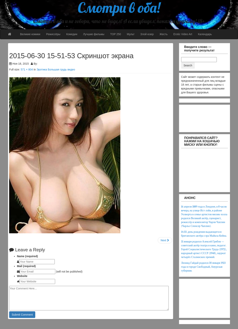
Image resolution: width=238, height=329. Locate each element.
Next (165, 240)
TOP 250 (115, 34)
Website (22, 276)
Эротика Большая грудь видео (55, 69)
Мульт (130, 34)
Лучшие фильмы (93, 34)
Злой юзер (147, 34)
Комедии (71, 34)
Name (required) (27, 256)
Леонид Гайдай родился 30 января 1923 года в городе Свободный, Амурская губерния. (203, 266)
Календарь (205, 34)
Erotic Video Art (182, 34)
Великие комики (30, 34)
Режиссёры (53, 34)
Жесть (163, 34)
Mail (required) (26, 266)
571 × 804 (27, 69)
